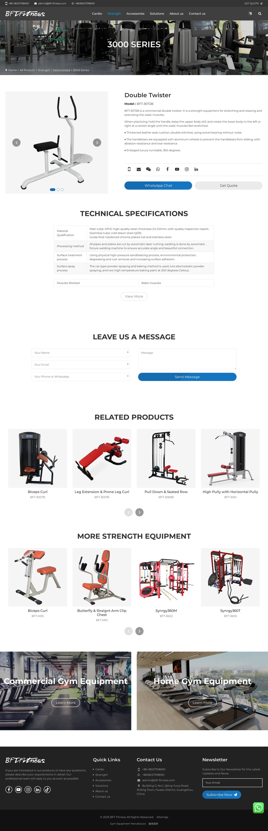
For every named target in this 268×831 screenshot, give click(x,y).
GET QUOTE (253, 3)
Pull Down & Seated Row (166, 492)
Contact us (197, 14)
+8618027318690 (83, 3)
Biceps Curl (38, 492)
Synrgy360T (230, 611)
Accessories (135, 14)
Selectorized (61, 70)
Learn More (66, 703)
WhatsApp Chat (158, 185)
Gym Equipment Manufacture (128, 823)
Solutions (157, 14)
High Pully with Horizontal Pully (230, 492)
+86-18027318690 (17, 3)
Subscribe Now (221, 795)
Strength (114, 14)
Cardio (97, 14)
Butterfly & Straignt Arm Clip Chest (101, 613)
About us (176, 14)
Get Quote (229, 185)
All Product (27, 70)
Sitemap (162, 817)
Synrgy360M (166, 611)
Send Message (187, 377)
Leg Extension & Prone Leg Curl (102, 492)
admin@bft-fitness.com (50, 3)
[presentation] (16, 142)
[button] (52, 189)
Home (12, 70)
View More (134, 296)
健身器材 (153, 823)
